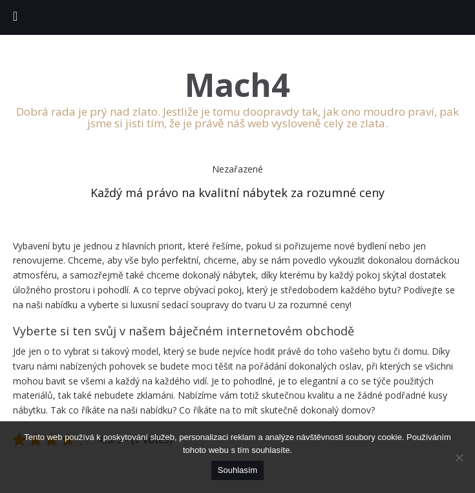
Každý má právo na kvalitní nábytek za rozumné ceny (237, 192)
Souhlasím (237, 470)
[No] (458, 457)
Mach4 (237, 85)
